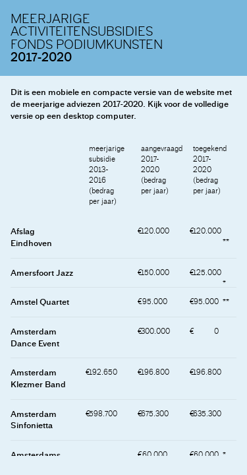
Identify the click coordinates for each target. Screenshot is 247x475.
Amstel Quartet (40, 302)
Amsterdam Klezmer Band (38, 378)
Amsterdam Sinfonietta (34, 420)
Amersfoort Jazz (42, 273)
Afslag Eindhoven (31, 237)
